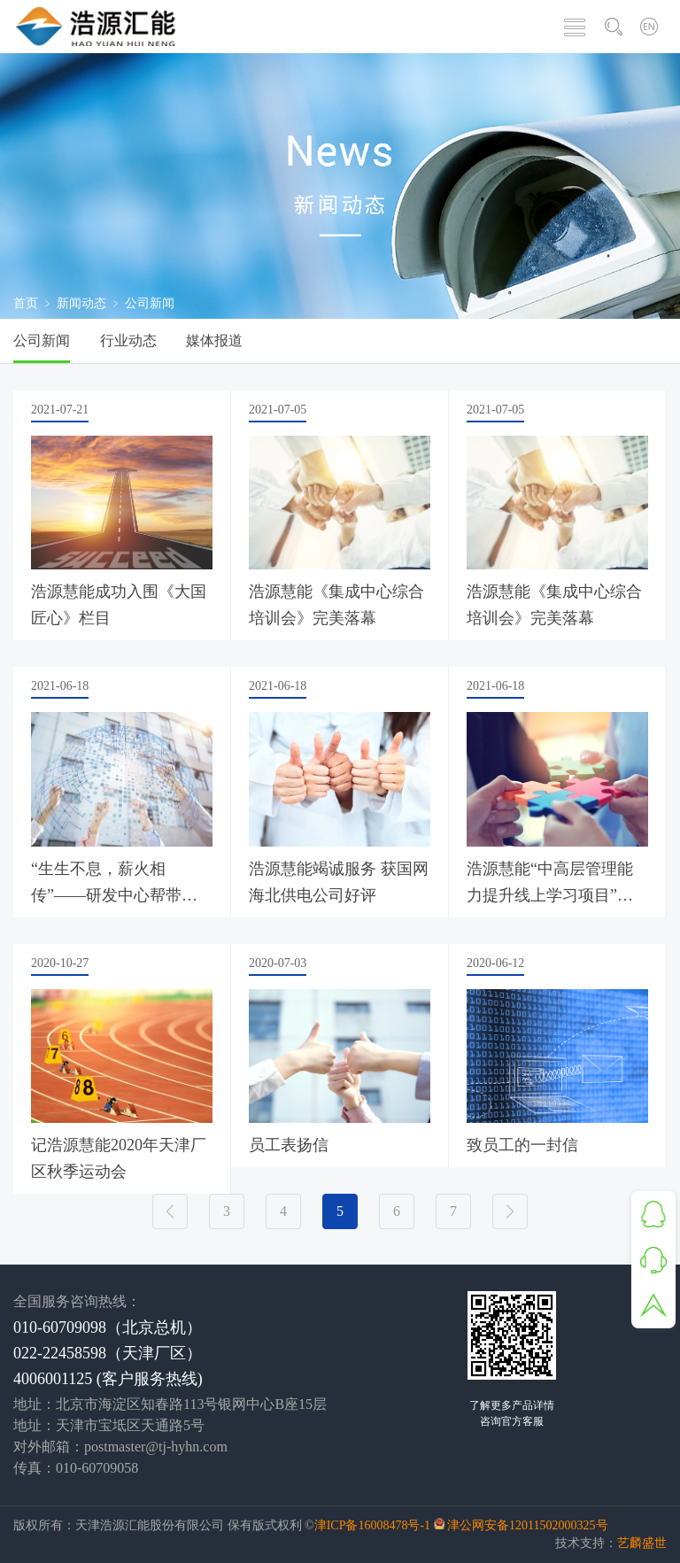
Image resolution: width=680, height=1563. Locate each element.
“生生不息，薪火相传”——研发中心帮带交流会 (114, 884)
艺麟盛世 (642, 1543)
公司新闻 (41, 340)
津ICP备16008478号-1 (372, 1525)
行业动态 (128, 340)
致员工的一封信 (522, 1145)
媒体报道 (214, 340)
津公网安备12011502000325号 (527, 1525)
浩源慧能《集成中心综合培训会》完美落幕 (336, 605)
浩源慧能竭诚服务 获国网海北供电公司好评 (339, 882)
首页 (25, 303)
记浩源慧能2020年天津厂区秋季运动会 (118, 1158)
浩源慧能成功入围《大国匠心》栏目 (118, 605)
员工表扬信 (288, 1145)
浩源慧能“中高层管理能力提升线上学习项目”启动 (550, 884)
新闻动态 (81, 303)
